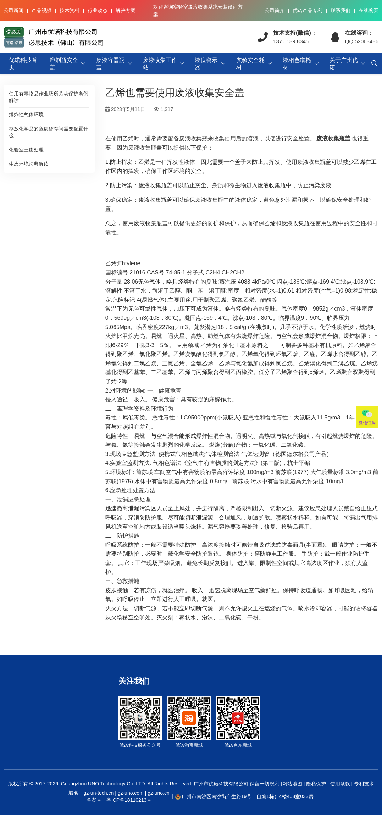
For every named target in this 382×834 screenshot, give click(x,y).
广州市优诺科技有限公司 (221, 783)
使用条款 (340, 783)
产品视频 (41, 10)
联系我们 (340, 10)
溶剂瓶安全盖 (64, 63)
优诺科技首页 (23, 63)
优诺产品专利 (307, 10)
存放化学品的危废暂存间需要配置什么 (48, 132)
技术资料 (69, 10)
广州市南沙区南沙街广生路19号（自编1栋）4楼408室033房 (248, 796)
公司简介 (274, 10)
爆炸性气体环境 (26, 114)
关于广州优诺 (344, 63)
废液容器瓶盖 (110, 63)
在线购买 (368, 10)
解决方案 (125, 10)
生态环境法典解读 (29, 164)
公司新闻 (13, 10)
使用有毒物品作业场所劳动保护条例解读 (48, 97)
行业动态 (97, 10)
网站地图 (292, 783)
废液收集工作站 (160, 63)
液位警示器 (206, 63)
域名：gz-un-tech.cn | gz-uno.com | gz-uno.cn (118, 797)
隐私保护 (316, 783)
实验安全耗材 (250, 63)
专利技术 (363, 783)
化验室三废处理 (26, 149)
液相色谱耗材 (297, 63)
